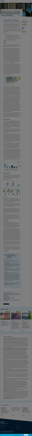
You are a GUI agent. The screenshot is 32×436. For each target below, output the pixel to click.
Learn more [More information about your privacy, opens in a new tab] (11, 435)
